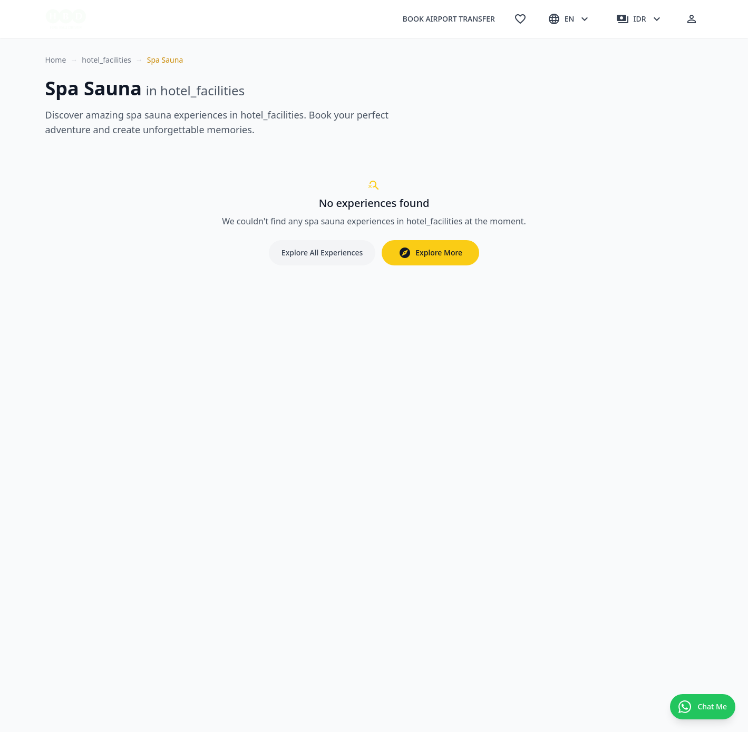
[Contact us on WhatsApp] (702, 706)
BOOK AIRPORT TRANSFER (449, 19)
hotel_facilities (106, 60)
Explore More (430, 252)
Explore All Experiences (322, 253)
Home (55, 60)
